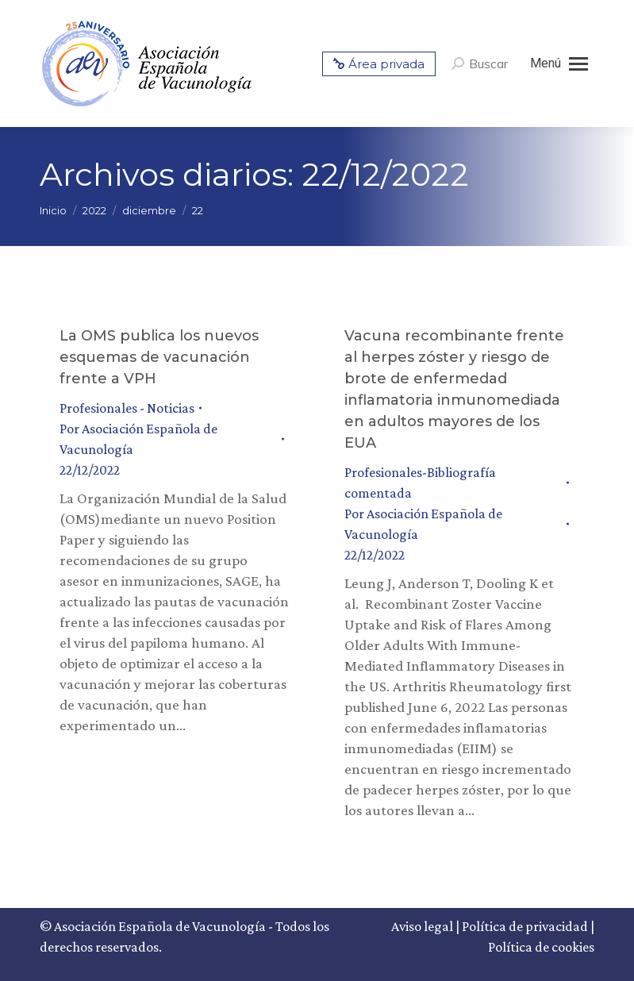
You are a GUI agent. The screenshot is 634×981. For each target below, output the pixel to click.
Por (138, 439)
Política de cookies (541, 947)
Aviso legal (422, 926)
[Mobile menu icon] (559, 63)
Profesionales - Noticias (127, 408)
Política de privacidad (525, 926)
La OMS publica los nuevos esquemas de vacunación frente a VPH (159, 357)
